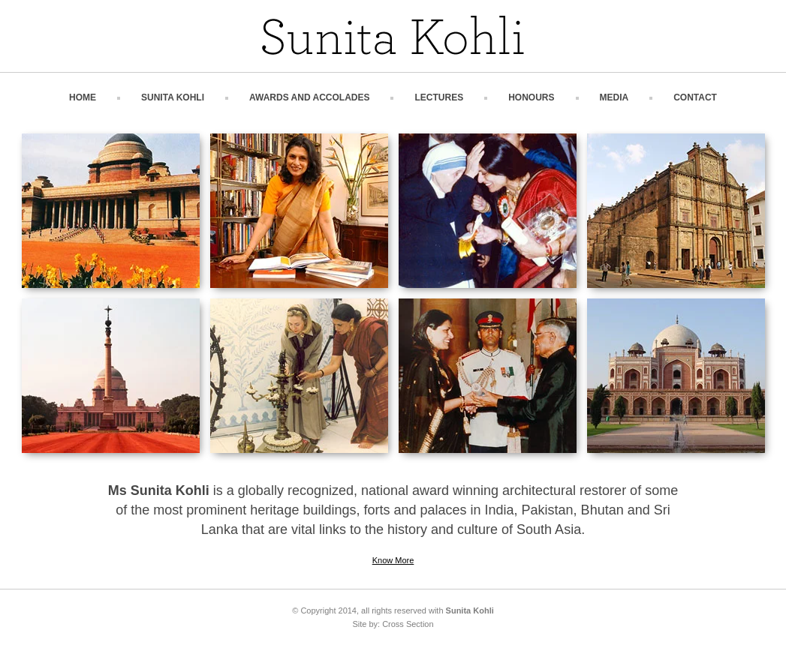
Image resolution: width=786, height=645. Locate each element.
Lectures (438, 97)
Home (82, 97)
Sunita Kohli (172, 97)
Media (614, 97)
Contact (695, 97)
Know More (393, 560)
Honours (531, 97)
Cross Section (407, 624)
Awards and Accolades (309, 97)
